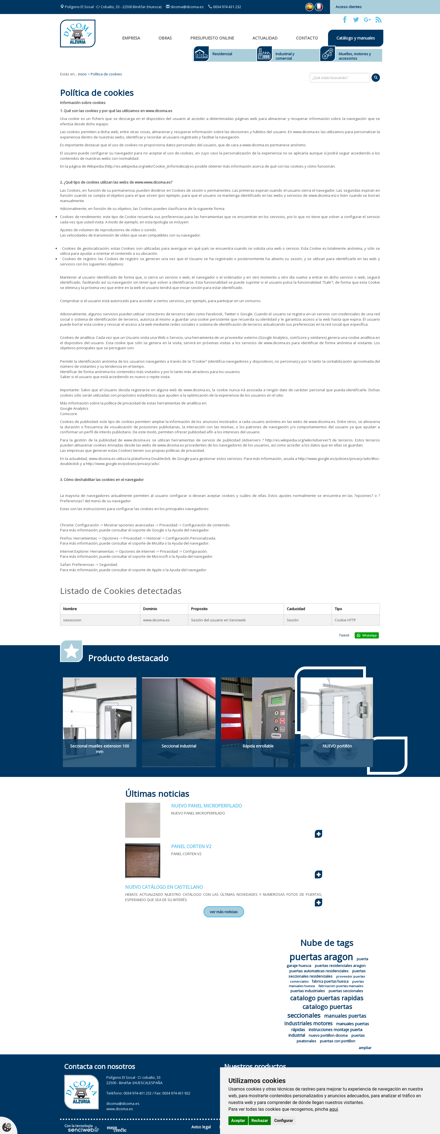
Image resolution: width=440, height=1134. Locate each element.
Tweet (344, 635)
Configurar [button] (283, 1120)
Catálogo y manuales (355, 38)
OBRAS (165, 38)
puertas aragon (321, 957)
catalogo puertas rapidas (326, 998)
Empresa (131, 38)
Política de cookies (106, 74)
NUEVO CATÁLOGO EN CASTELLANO (164, 887)
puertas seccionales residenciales (327, 973)
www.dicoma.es (119, 1108)
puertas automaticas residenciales (319, 970)
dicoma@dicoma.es (185, 6)
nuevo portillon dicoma (328, 1035)
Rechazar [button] (259, 1120)
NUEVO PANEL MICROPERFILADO (206, 806)
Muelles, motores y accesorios (355, 56)
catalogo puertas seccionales (319, 1010)
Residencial (222, 53)
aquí (333, 1109)
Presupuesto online (212, 38)
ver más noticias (224, 911)
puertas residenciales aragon (340, 965)
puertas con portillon (337, 1040)
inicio (82, 74)
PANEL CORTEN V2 (191, 846)
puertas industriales (307, 990)
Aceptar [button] (238, 1120)
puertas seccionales (346, 990)
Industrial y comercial (285, 56)
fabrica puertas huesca (330, 981)
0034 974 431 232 (224, 6)
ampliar (365, 1047)
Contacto (307, 38)
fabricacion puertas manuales (340, 986)
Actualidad (265, 38)
